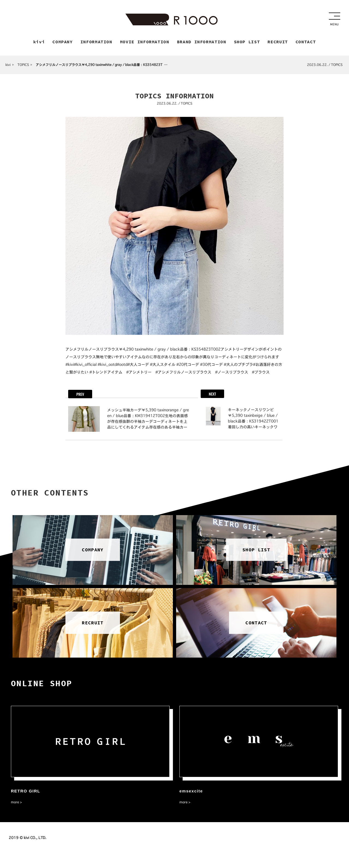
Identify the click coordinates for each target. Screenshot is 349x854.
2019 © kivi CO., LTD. (27, 838)
